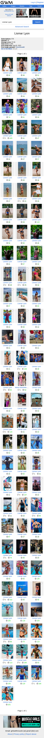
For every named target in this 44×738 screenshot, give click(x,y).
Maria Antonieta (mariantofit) (25, 387)
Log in (33, 2)
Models (22, 6)
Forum (40, 6)
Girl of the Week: (6, 49)
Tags (30, 6)
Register (40, 2)
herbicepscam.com (9, 11)
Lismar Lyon (7, 73)
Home (4, 6)
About (10, 734)
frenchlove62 (20, 47)
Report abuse (31, 734)
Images (13, 6)
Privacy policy (19, 734)
